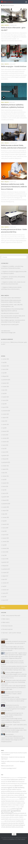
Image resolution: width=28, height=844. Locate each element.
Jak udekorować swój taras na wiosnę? (10, 313)
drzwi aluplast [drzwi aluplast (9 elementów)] (4, 779)
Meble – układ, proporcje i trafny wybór (11, 615)
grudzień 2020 (5, 496)
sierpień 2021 (5, 469)
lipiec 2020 (4, 514)
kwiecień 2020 (5, 524)
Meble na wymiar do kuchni (7, 765)
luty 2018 (4, 555)
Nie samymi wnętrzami (7, 626)
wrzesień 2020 (5, 507)
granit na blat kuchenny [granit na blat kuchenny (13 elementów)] (16, 787)
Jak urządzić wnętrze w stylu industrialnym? (11, 297)
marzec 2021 (5, 486)
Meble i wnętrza (5, 25)
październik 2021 (6, 462)
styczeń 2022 (5, 452)
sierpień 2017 (5, 576)
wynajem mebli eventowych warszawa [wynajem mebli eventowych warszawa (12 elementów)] (12, 824)
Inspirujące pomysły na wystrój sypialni (10, 324)
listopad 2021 (5, 459)
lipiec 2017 (4, 579)
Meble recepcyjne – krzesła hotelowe (13, 66)
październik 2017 (6, 569)
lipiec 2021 (4, 472)
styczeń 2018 (5, 558)
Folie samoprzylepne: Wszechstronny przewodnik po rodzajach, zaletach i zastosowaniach (11, 693)
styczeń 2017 (5, 600)
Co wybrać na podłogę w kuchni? (8, 768)
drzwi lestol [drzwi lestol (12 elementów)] (11, 781)
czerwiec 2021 (5, 476)
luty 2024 (4, 403)
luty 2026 (4, 372)
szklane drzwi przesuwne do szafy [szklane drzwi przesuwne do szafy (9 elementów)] (16, 819)
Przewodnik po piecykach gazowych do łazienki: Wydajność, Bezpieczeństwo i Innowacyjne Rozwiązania (12, 714)
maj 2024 (4, 393)
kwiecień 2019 (5, 538)
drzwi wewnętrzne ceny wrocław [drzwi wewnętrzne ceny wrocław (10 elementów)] (16, 783)
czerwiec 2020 (5, 517)
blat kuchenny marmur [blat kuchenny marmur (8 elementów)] (14, 777)
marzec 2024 (5, 400)
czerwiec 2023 (5, 424)
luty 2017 (4, 596)
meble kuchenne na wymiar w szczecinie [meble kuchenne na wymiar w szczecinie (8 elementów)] (12, 799)
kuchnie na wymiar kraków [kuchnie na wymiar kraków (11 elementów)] (8, 789)
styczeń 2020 (5, 534)
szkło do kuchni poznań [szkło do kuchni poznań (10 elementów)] (10, 821)
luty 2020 (4, 531)
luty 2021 (4, 490)
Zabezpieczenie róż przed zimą (12, 705)
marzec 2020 (5, 527)
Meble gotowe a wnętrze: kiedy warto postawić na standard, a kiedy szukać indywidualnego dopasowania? (13, 682)
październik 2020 (6, 503)
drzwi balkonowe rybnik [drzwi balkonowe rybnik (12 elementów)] (14, 779)
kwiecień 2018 (5, 548)
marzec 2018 (5, 552)
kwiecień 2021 (5, 483)
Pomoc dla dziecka (9, 734)
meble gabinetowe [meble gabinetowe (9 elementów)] (13, 797)
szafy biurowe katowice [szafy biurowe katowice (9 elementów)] (14, 817)
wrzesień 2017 (5, 572)
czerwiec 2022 (5, 438)
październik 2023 (6, 410)
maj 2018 (4, 545)
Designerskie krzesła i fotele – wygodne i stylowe (16, 653)
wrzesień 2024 (5, 386)
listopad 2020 (5, 500)
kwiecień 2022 (5, 441)
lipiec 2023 (4, 421)
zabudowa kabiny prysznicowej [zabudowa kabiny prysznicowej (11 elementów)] (14, 827)
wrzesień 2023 (5, 414)
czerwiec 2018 (5, 541)
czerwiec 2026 (5, 359)
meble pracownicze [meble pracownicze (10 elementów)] (19, 801)
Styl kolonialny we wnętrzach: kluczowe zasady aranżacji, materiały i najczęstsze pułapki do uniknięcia (13, 643)
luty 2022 (4, 448)
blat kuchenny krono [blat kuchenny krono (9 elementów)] (5, 777)
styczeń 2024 (5, 407)
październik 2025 (6, 379)
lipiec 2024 (4, 390)
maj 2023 (4, 428)
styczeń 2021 (5, 493)
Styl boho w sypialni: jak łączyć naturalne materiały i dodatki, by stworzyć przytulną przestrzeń (12, 662)
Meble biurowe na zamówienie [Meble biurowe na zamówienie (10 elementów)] (14, 791)
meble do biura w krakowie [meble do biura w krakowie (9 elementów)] (12, 795)
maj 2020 (4, 521)
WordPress (11, 839)
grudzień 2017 (5, 562)
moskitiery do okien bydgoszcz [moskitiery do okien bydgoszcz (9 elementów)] (13, 805)
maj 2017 (4, 586)
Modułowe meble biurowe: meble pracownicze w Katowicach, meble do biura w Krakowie (14, 186)
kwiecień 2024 (5, 397)
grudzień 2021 (5, 455)
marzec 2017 (5, 593)
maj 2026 (4, 362)
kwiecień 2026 (5, 366)
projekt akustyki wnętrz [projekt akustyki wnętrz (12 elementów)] (11, 815)
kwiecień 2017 (5, 589)
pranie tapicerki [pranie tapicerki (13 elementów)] (16, 809)
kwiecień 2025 (5, 383)
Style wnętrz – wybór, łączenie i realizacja (11, 632)
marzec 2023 (5, 434)
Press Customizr (21, 839)
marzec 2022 (5, 445)
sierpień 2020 (5, 510)
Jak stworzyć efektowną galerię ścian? (13, 672)
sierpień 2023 (5, 417)
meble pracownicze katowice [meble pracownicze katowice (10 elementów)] (8, 803)
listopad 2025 (5, 376)
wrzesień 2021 (5, 465)
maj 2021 (4, 479)
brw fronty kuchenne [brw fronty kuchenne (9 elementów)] (22, 777)
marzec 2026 (5, 369)
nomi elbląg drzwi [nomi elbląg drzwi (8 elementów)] (18, 806)
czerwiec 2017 (5, 583)
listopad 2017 (5, 565)
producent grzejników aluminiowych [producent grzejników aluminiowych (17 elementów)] (11, 811)
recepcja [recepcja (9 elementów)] (7, 817)
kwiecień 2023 (5, 431)
